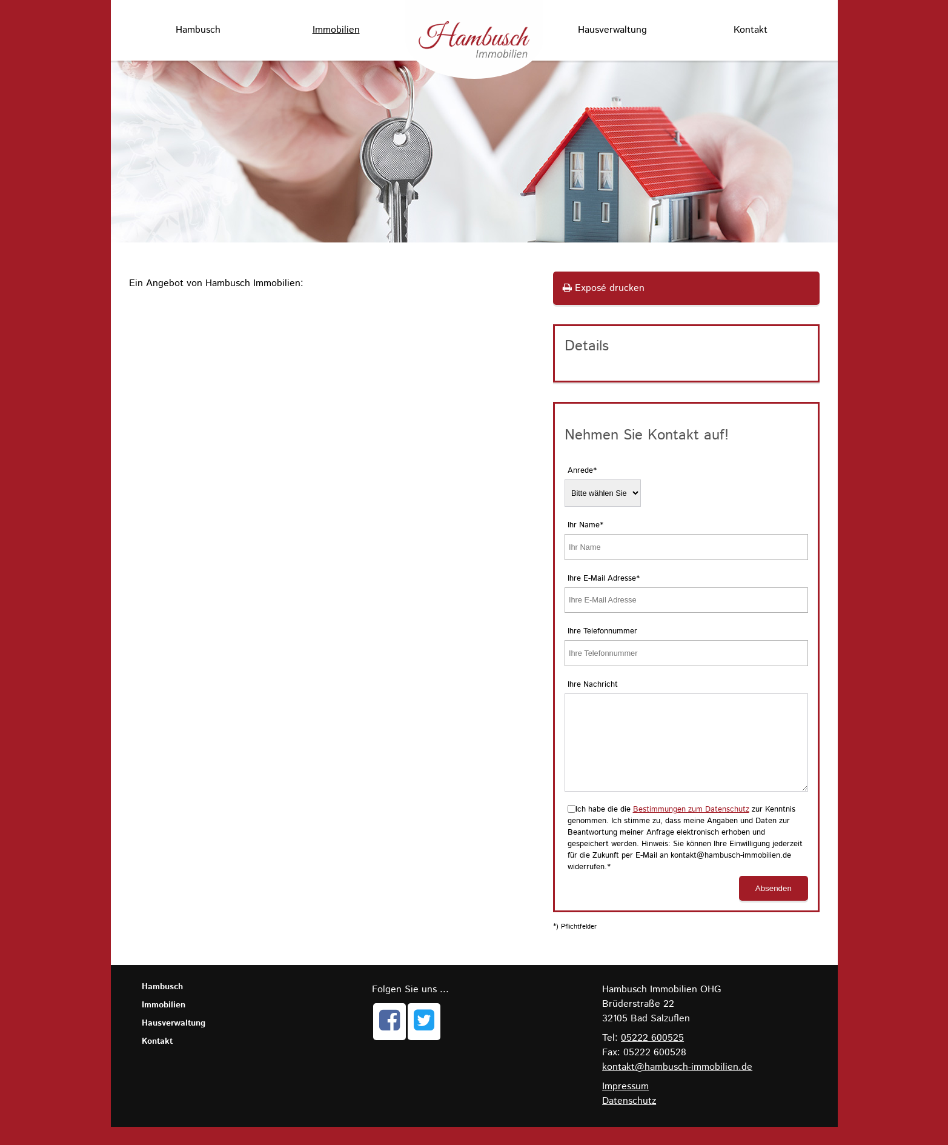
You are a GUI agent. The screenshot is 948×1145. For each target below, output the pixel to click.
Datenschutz (629, 1119)
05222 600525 (652, 1056)
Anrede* (582, 470)
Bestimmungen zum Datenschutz (691, 827)
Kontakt (750, 30)
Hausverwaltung (612, 30)
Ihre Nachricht (593, 684)
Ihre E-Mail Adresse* (604, 578)
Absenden (773, 906)
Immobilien (336, 30)
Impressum (625, 1105)
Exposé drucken (604, 288)
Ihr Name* (585, 525)
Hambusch (198, 30)
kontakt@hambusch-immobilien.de (677, 1085)
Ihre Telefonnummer (602, 631)
